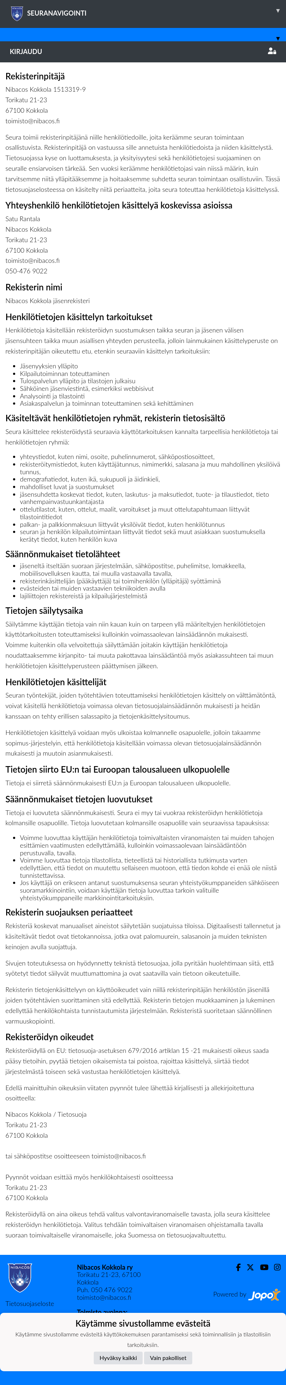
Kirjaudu (143, 51)
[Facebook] (235, 1267)
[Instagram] (274, 1267)
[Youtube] (261, 1267)
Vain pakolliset (168, 1357)
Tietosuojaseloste (29, 1303)
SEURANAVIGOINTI (148, 10)
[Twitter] (247, 1267)
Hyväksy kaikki (118, 1357)
